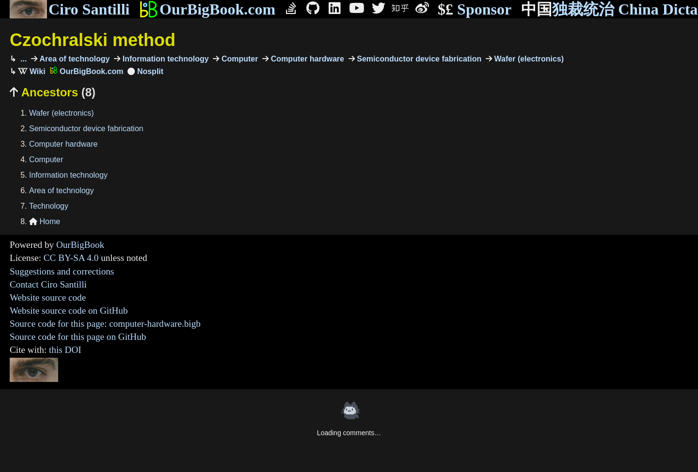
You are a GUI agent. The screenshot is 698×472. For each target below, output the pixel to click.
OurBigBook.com (207, 9)
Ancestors (52, 92)
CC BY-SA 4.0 (71, 258)
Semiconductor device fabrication (418, 59)
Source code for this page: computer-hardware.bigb (105, 324)
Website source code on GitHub (69, 310)
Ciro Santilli (69, 9)
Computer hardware (306, 59)
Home (44, 221)
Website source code (48, 297)
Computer (238, 59)
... (22, 59)
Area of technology (73, 59)
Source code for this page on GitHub (78, 337)
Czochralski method (92, 40)
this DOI (65, 350)
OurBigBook (80, 245)
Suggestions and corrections (62, 271)
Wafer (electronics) (528, 59)
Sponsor (474, 9)
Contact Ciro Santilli (48, 284)
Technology (48, 206)
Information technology (164, 59)
